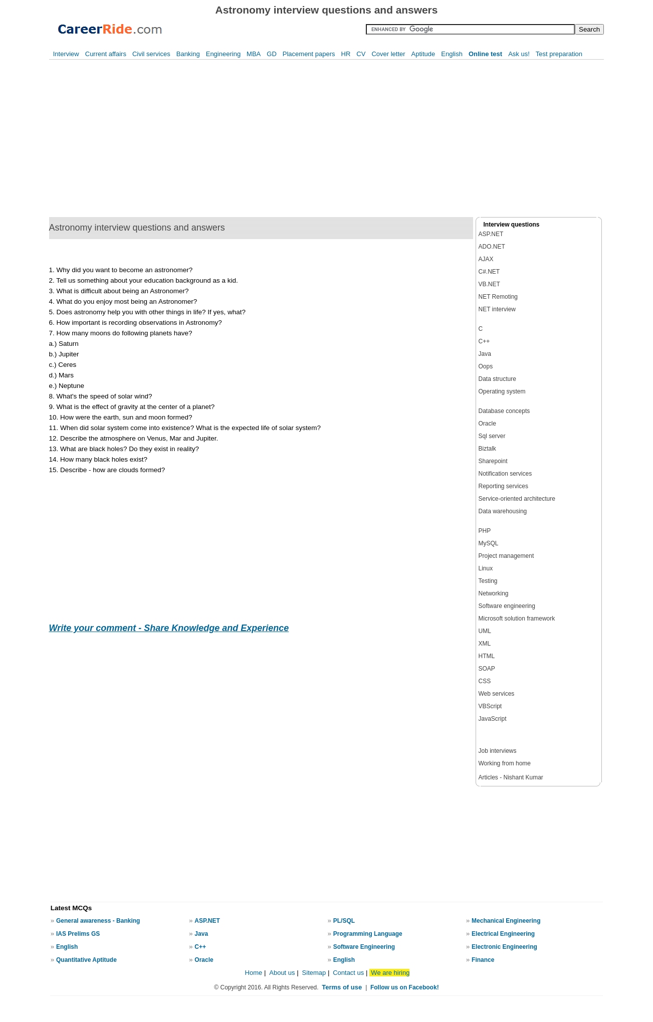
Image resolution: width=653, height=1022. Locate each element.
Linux (486, 568)
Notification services (505, 473)
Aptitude (423, 54)
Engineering (223, 54)
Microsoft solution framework (517, 618)
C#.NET (489, 271)
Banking (188, 54)
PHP (485, 530)
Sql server (492, 436)
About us (282, 972)
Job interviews (498, 750)
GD (272, 54)
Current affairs (105, 54)
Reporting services (503, 486)
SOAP (487, 668)
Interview (66, 54)
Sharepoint (493, 461)
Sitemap (315, 972)
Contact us (348, 972)
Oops (486, 366)
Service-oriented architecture (517, 498)
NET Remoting (498, 296)
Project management (506, 555)
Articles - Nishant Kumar (511, 777)
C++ (484, 341)
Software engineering (507, 605)
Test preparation (559, 54)
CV (360, 54)
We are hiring (390, 972)
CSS (485, 681)
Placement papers (309, 54)
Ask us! (519, 54)
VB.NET (489, 284)
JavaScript (493, 718)
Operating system (502, 391)
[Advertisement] (167, 138)
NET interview (497, 309)
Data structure (497, 378)
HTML (487, 656)
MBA (254, 54)
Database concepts (504, 411)
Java (485, 353)
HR (346, 54)
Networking (494, 593)
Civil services (151, 54)
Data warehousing (503, 511)
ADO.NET (492, 246)
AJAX (486, 259)
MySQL (489, 543)
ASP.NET (491, 234)
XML (485, 643)
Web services (497, 693)
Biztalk (487, 448)
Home (254, 972)
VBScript (490, 706)
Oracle (487, 423)
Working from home (505, 763)
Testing (488, 580)
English (452, 54)
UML (485, 631)
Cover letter (388, 54)
